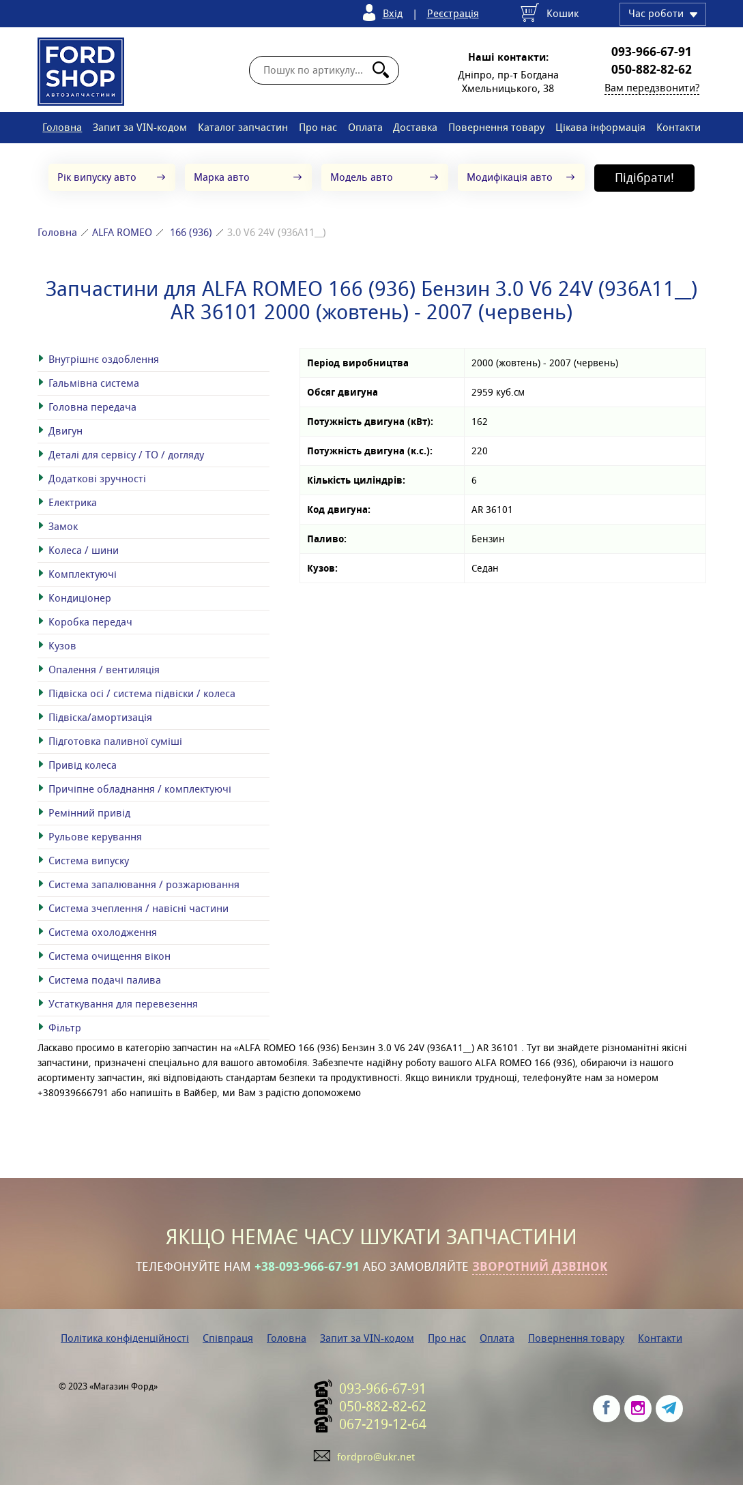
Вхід (393, 13)
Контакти (678, 127)
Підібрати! (644, 178)
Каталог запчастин (243, 127)
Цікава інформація (600, 127)
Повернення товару (496, 127)
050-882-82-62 (651, 69)
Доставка (415, 127)
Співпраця (228, 1338)
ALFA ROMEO (122, 232)
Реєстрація (453, 13)
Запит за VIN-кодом (140, 127)
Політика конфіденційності (125, 1338)
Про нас (318, 127)
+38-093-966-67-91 (307, 1267)
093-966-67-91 (651, 52)
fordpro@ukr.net (376, 1456)
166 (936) (191, 232)
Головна (62, 127)
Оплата (365, 127)
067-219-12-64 (382, 1424)
